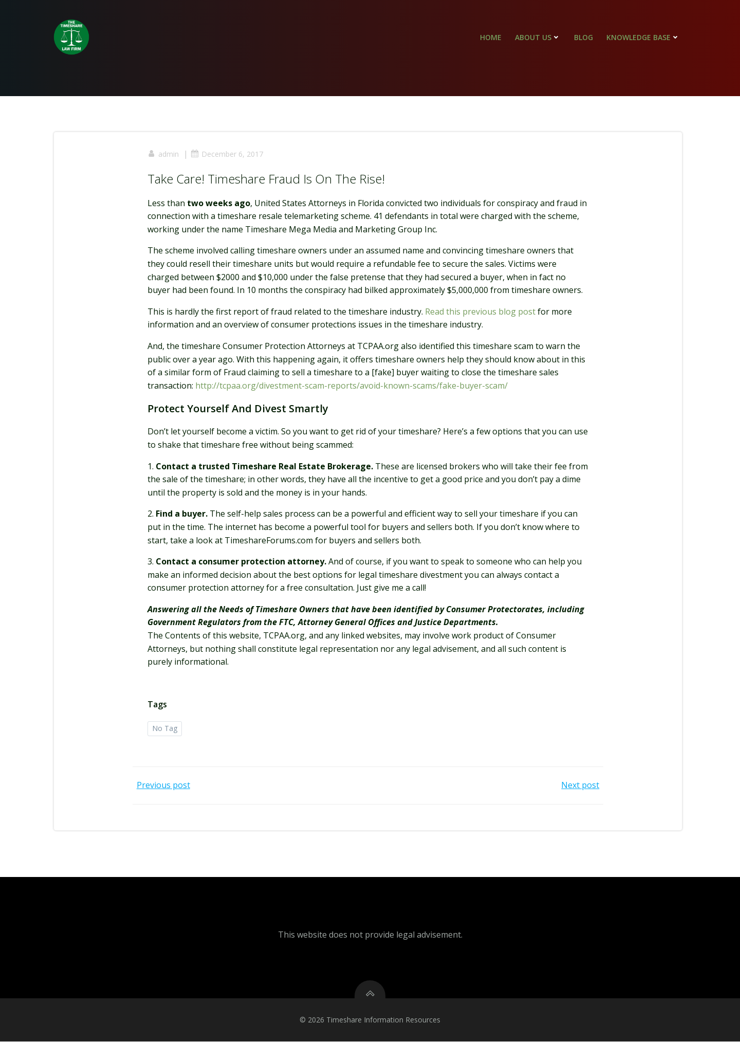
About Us (538, 37)
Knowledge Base (643, 37)
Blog (583, 37)
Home (491, 37)
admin (163, 154)
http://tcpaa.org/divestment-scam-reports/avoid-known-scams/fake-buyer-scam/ (352, 386)
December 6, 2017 (227, 154)
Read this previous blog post (480, 312)
